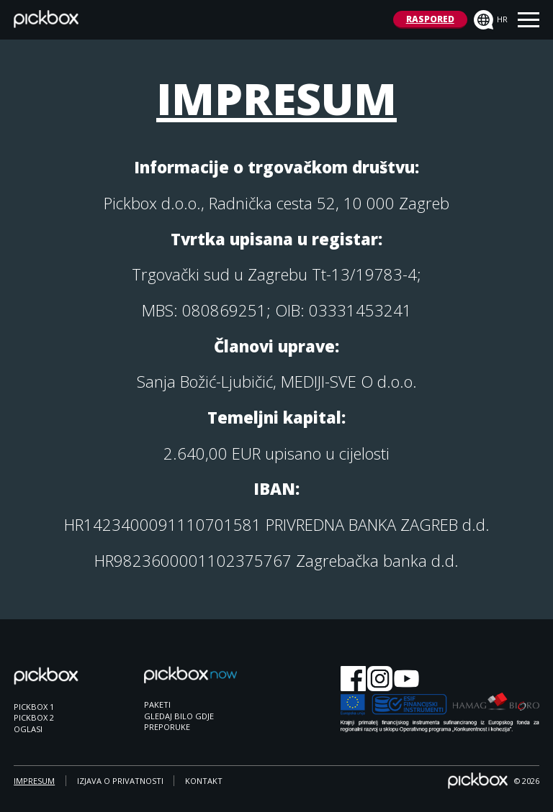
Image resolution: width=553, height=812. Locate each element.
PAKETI (157, 704)
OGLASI (28, 729)
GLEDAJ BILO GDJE (179, 716)
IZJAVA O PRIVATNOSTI (120, 780)
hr (491, 20)
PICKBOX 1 (34, 706)
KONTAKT (203, 780)
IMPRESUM (34, 780)
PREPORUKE (167, 726)
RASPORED (430, 19)
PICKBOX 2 (34, 717)
